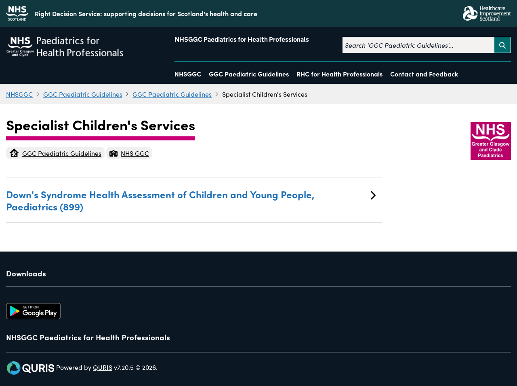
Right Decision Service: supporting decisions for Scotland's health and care (146, 13)
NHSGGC (187, 74)
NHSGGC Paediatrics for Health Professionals (241, 39)
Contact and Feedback (424, 74)
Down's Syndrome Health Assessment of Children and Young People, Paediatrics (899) (191, 200)
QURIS (102, 367)
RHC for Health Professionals (339, 74)
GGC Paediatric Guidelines (249, 74)
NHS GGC (129, 152)
